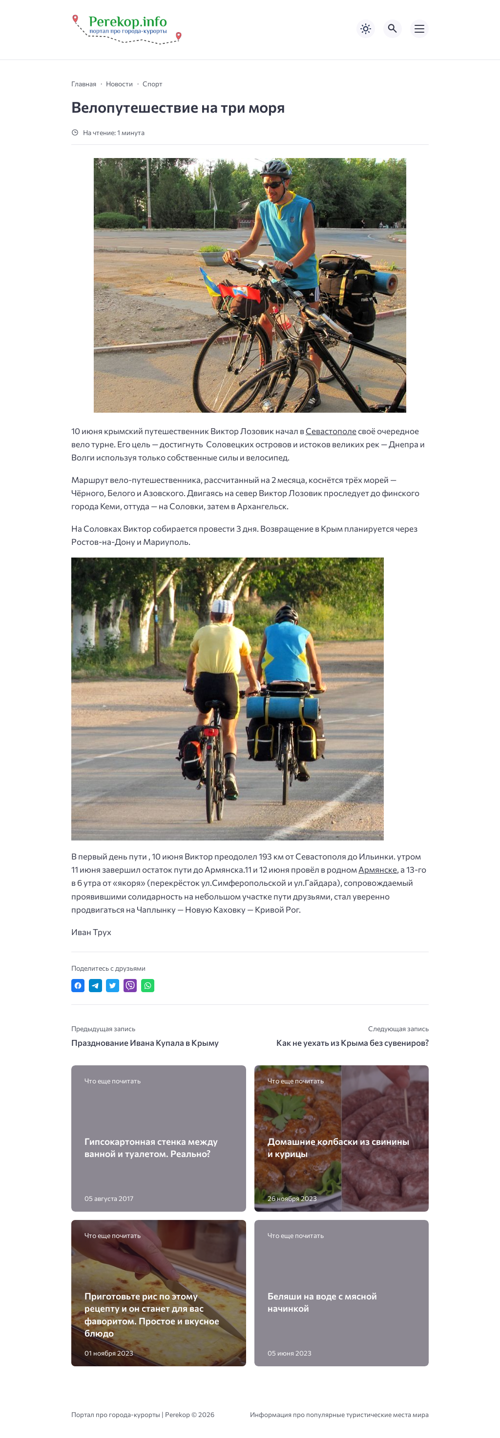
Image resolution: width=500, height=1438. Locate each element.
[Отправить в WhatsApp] (147, 985)
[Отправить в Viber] (130, 985)
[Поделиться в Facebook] (77, 985)
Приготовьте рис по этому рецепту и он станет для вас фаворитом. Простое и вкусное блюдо (151, 1314)
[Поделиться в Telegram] (95, 985)
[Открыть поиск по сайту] (392, 29)
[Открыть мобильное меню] (419, 29)
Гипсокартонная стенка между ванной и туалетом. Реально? (151, 1147)
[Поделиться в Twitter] (112, 985)
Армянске (377, 869)
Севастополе (331, 431)
